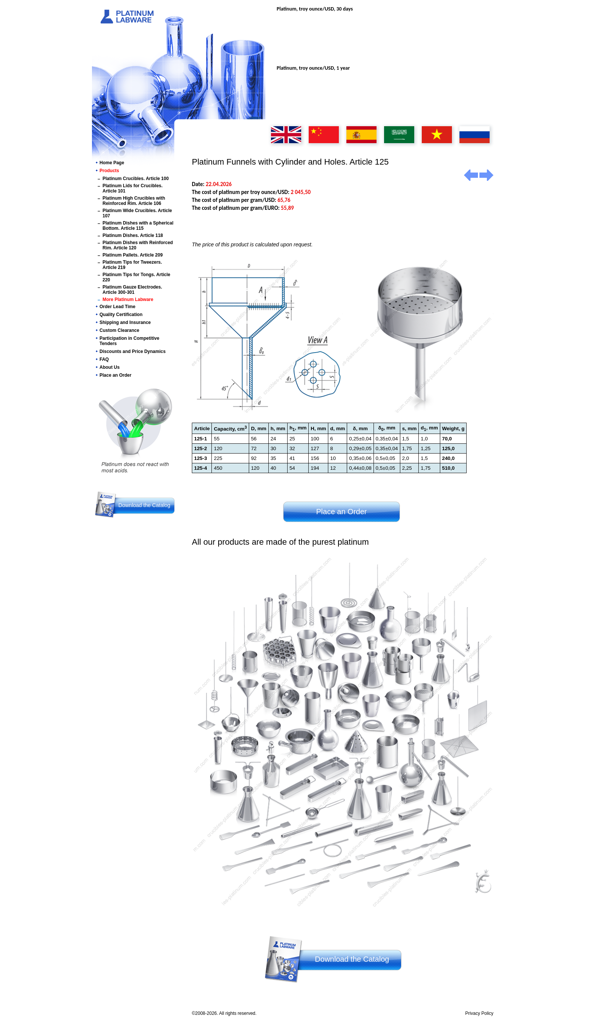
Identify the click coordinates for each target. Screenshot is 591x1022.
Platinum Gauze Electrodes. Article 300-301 (132, 289)
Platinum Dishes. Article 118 (133, 235)
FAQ (104, 359)
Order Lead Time (117, 306)
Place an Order (116, 375)
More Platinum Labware (128, 299)
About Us (109, 367)
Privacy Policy (479, 1013)
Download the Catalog (144, 505)
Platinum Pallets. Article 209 (133, 255)
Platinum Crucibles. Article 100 (136, 178)
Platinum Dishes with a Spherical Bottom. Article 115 (138, 225)
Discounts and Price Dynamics (132, 351)
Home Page (112, 162)
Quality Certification (121, 314)
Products (109, 170)
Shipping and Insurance (125, 322)
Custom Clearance (119, 330)
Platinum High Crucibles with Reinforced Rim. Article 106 (134, 201)
